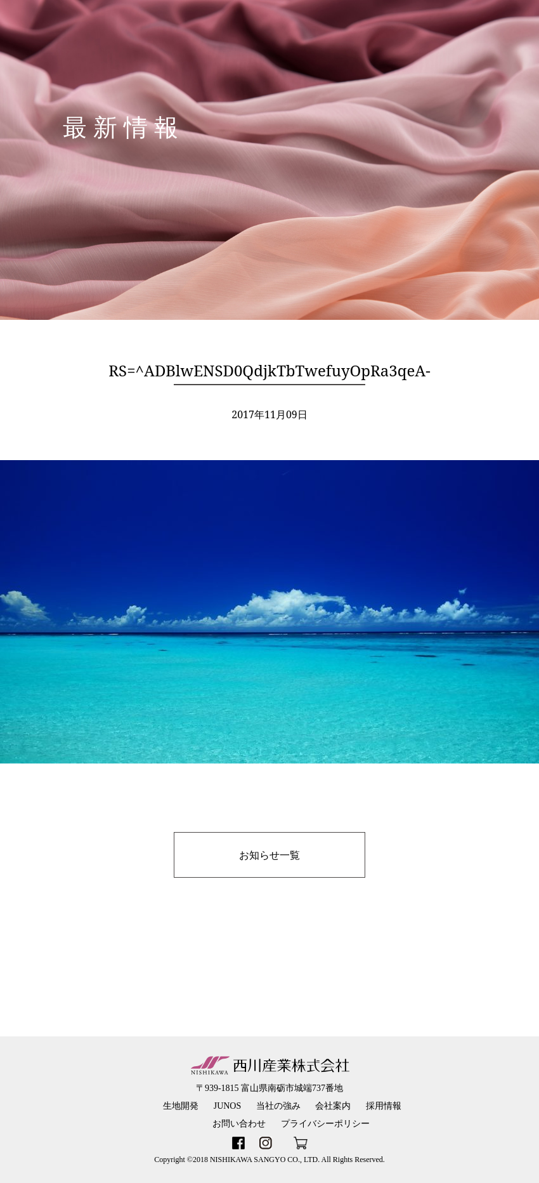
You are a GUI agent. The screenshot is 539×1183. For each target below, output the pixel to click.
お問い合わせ (239, 1123)
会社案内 (333, 1106)
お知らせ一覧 (269, 855)
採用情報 (383, 1106)
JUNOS (228, 1106)
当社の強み (278, 1106)
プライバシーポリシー (325, 1123)
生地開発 (180, 1106)
